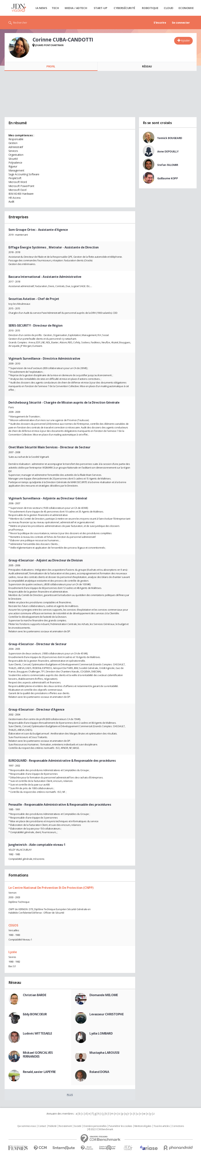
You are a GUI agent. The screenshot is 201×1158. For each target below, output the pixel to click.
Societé (77, 1126)
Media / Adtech (76, 8)
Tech (55, 8)
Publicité (52, 1126)
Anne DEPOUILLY (168, 151)
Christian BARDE (34, 995)
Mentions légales (142, 1126)
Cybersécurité (124, 8)
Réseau (147, 66)
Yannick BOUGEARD (169, 138)
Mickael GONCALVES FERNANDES (38, 1054)
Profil (50, 66)
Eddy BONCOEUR (35, 1014)
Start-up (100, 8)
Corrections (178, 1126)
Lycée (12, 952)
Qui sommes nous (26, 1126)
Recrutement (65, 1126)
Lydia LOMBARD (101, 1033)
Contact (42, 1126)
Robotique (150, 8)
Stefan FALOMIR (167, 165)
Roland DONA (99, 1072)
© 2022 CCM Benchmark (100, 1129)
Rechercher (20, 22)
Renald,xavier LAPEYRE (39, 1072)
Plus (70, 1094)
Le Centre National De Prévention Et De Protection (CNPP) (50, 888)
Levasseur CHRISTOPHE (106, 1014)
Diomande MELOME (103, 995)
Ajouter (185, 40)
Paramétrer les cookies (120, 1126)
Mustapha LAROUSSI (104, 1052)
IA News (41, 8)
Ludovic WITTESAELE (37, 1033)
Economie (186, 8)
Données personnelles (95, 1126)
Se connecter (181, 22)
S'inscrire (160, 22)
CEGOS (13, 925)
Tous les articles (162, 1126)
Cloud (168, 8)
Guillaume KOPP (167, 178)
